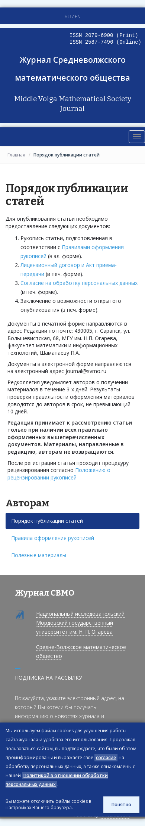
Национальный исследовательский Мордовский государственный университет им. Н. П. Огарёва (80, 622)
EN (78, 16)
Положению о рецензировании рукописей (58, 473)
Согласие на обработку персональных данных (79, 282)
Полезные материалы (38, 555)
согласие (106, 757)
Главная (16, 155)
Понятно (121, 804)
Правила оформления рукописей (52, 537)
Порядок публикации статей (47, 520)
